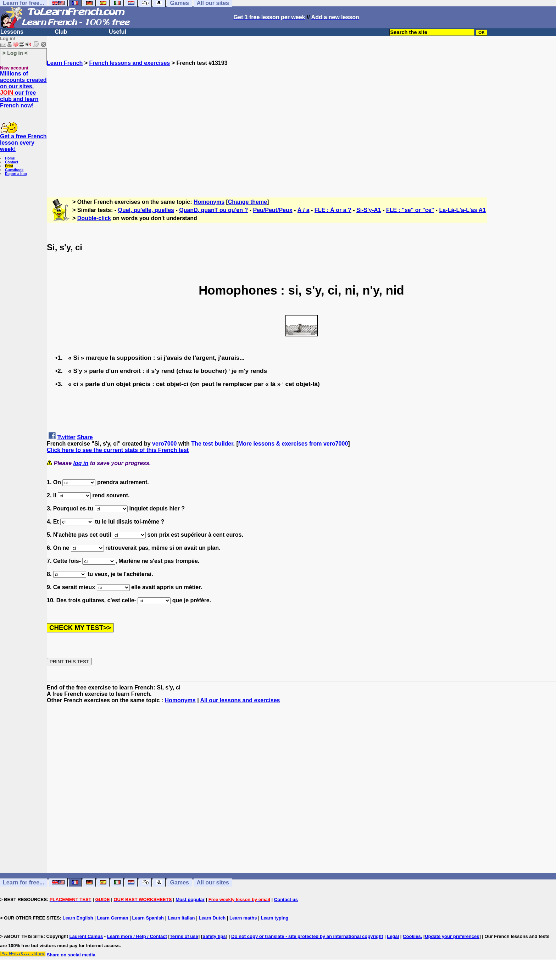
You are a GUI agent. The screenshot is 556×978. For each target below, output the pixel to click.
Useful (117, 32)
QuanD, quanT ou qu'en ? (213, 210)
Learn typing (274, 918)
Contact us (286, 899)
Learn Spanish (148, 918)
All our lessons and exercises (240, 700)
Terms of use (184, 936)
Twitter (66, 437)
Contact (11, 162)
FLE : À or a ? (333, 210)
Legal (393, 936)
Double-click (94, 218)
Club (61, 32)
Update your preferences (452, 936)
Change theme (247, 202)
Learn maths (243, 918)
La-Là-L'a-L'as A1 (462, 210)
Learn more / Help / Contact (137, 936)
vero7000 (164, 444)
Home (10, 158)
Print (9, 166)
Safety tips (214, 936)
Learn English (78, 918)
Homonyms (209, 202)
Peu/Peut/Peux (272, 210)
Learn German (112, 918)
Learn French (65, 63)
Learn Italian (181, 918)
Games (179, 882)
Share (85, 437)
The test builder (212, 444)
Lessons (11, 32)
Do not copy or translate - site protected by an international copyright (307, 936)
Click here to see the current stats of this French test (118, 450)
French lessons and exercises (129, 63)
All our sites (212, 882)
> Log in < (15, 53)
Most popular (190, 899)
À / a (304, 210)
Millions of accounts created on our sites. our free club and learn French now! (23, 89)
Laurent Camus (86, 936)
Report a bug (16, 174)
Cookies (412, 936)
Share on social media (71, 954)
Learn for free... (23, 882)
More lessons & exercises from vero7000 (293, 444)
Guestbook (14, 170)
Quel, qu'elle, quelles (146, 210)
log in (81, 463)
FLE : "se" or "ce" (410, 210)
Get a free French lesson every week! (23, 142)
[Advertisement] (301, 128)
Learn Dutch (212, 918)
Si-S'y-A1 (368, 210)
